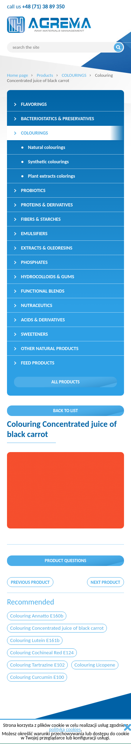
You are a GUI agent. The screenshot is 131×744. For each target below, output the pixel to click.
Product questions (65, 560)
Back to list (65, 410)
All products (65, 381)
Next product (105, 582)
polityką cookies (65, 729)
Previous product (30, 582)
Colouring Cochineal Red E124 (42, 652)
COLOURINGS (74, 75)
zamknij (127, 727)
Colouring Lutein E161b (34, 640)
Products (45, 75)
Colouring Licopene (94, 665)
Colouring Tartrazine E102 (37, 665)
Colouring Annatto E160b (36, 616)
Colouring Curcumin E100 (37, 677)
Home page (17, 75)
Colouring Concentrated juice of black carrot (57, 628)
